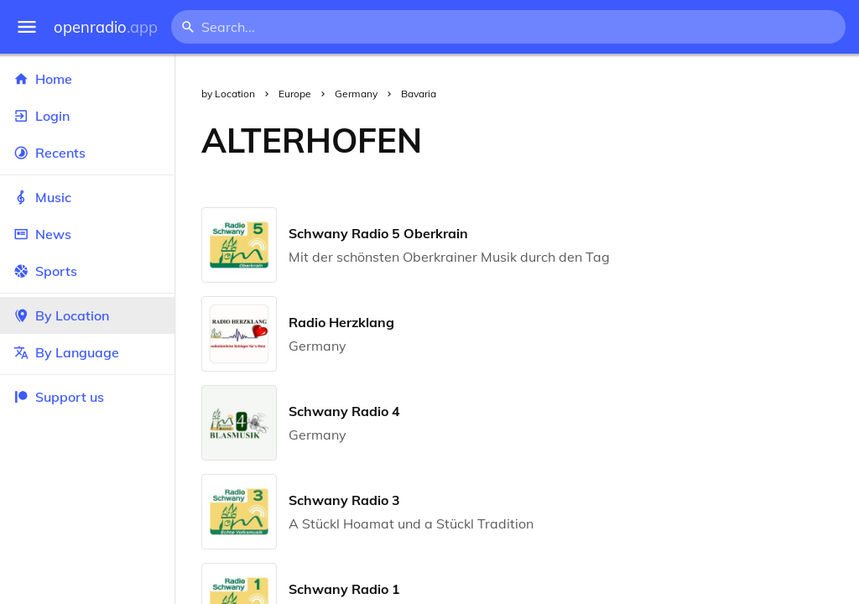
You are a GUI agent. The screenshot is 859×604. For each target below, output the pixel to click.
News (87, 234)
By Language (87, 352)
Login (87, 115)
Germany (356, 93)
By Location (87, 315)
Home (87, 78)
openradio (106, 27)
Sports (87, 271)
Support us (58, 396)
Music (87, 197)
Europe (295, 93)
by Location (228, 93)
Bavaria (418, 93)
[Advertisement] (654, 140)
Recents (87, 152)
